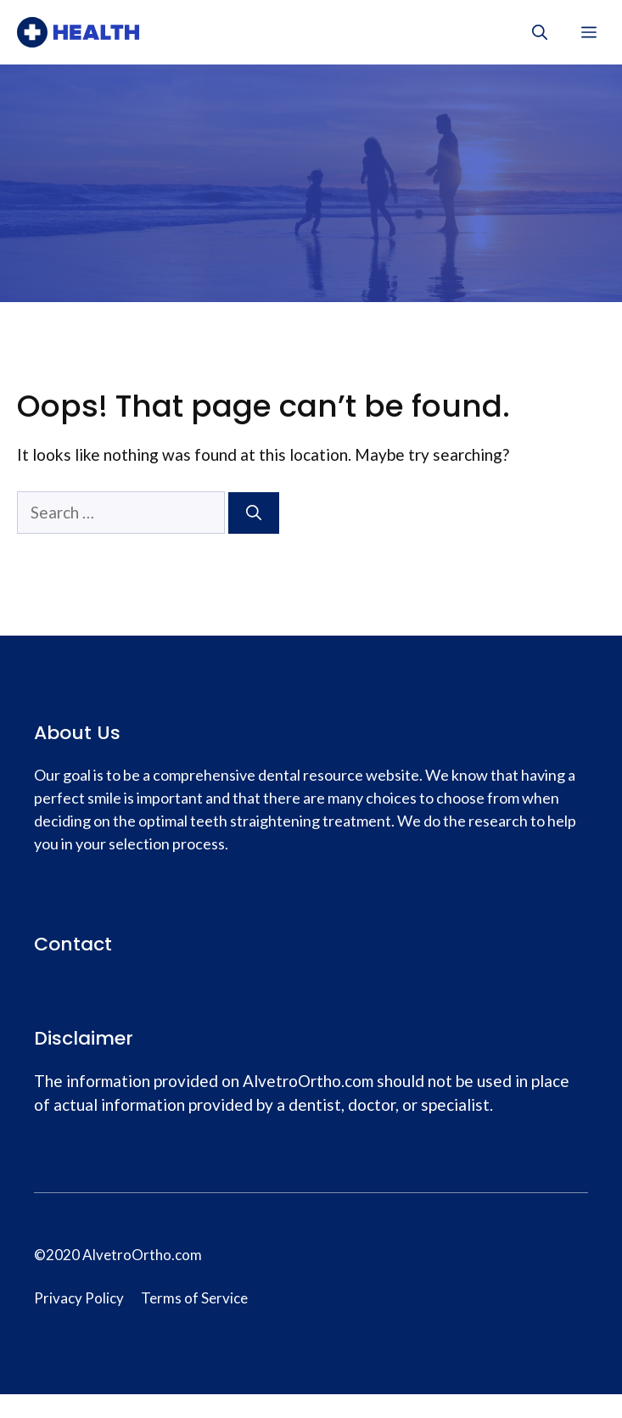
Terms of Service (194, 1298)
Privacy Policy (79, 1298)
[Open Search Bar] (539, 32)
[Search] (253, 513)
